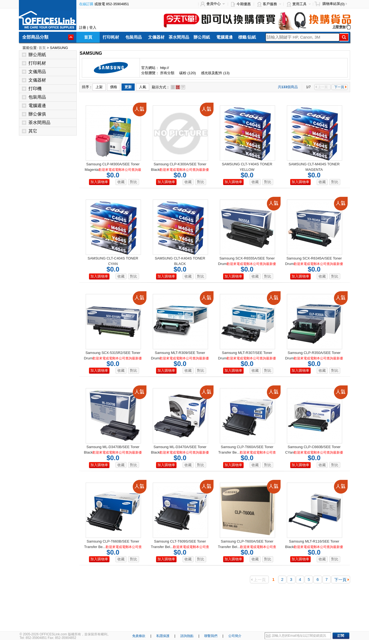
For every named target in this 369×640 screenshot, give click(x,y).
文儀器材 (156, 37)
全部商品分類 (35, 37)
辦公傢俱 (34, 114)
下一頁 (340, 87)
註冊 (82, 27)
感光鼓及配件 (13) (215, 73)
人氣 (142, 87)
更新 (128, 87)
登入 (92, 27)
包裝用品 (133, 37)
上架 (99, 87)
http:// (164, 68)
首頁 (88, 37)
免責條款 (138, 636)
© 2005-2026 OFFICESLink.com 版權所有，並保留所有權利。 (65, 634)
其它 (29, 131)
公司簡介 (234, 636)
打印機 (32, 88)
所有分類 (167, 73)
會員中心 (213, 4)
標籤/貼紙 (247, 37)
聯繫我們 (210, 636)
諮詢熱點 (187, 636)
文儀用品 (34, 71)
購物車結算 (331, 4)
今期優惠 (244, 4)
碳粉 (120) (187, 73)
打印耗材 (111, 37)
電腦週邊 (224, 37)
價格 (113, 87)
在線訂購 (86, 4)
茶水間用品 (179, 37)
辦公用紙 (202, 37)
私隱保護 (162, 636)
